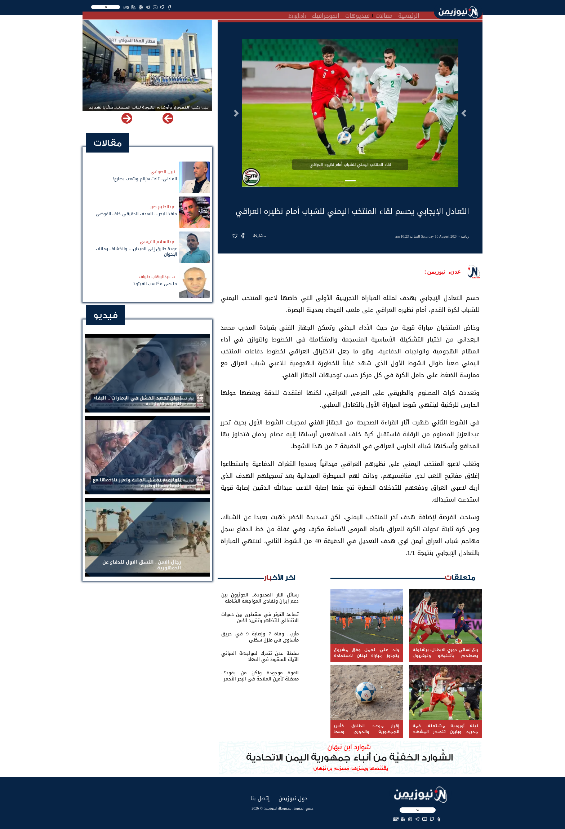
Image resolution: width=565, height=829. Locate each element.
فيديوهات (357, 14)
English (297, 14)
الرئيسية (408, 14)
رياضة (465, 236)
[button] (463, 113)
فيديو (105, 315)
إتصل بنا (260, 798)
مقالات (383, 14)
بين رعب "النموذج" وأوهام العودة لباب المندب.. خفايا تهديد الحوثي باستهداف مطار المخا (149, 110)
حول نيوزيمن (293, 798)
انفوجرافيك (325, 14)
